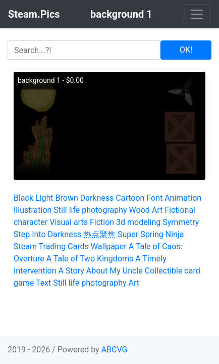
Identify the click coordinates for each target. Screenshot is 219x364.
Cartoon (130, 198)
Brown (67, 198)
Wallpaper (109, 246)
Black (23, 198)
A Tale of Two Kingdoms (90, 258)
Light (44, 198)
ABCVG (114, 349)
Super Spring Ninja (151, 234)
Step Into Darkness (47, 234)
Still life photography (90, 210)
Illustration (32, 210)
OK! (186, 50)
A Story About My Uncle (101, 271)
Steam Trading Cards (51, 246)
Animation (183, 198)
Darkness (97, 198)
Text (43, 283)
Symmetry (180, 222)
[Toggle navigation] (197, 14)
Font (154, 198)
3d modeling (138, 222)
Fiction (102, 222)
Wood (139, 210)
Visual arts (68, 222)
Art (157, 210)
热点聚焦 (99, 234)
